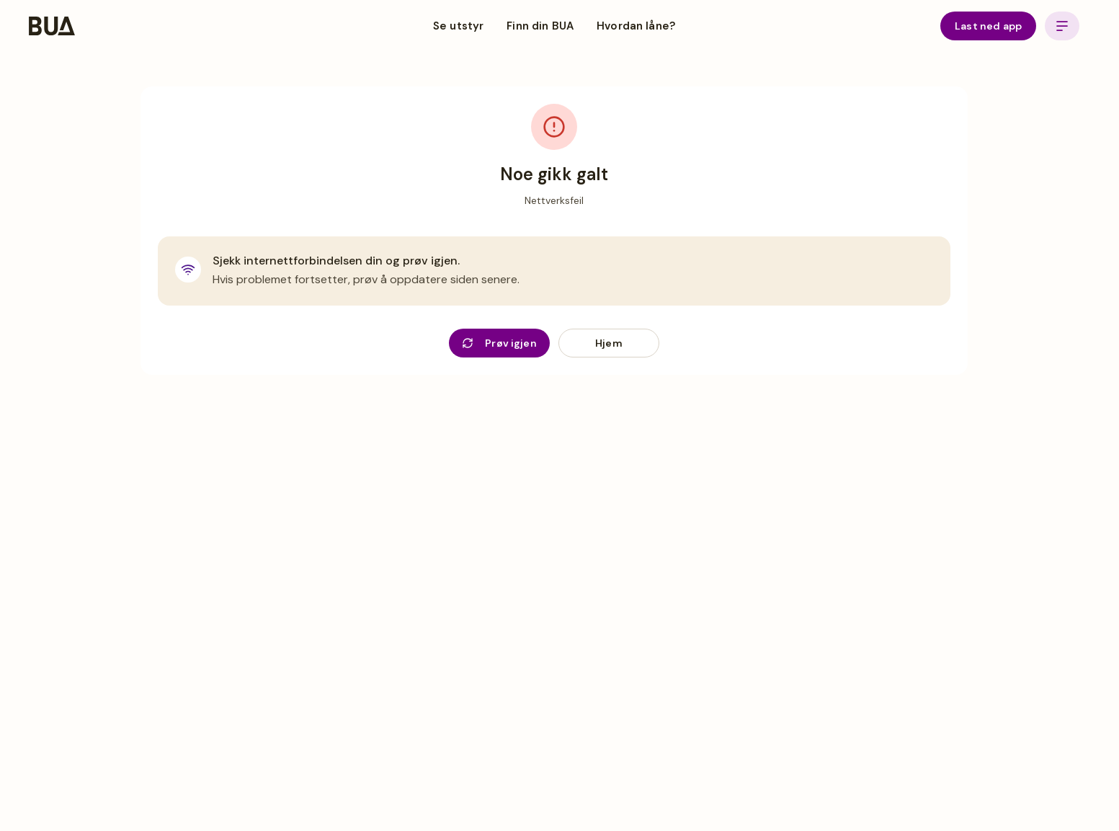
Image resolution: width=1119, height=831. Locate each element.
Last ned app (988, 25)
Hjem (609, 343)
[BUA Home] (52, 26)
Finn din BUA (540, 26)
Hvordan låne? (636, 26)
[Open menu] (1062, 26)
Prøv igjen (499, 343)
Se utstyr (458, 26)
